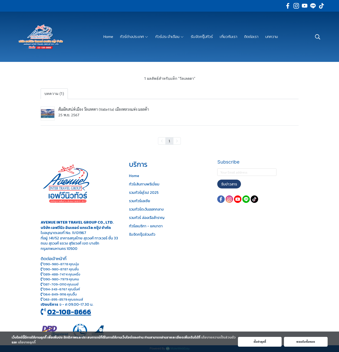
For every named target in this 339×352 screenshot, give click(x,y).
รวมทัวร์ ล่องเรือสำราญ (147, 217)
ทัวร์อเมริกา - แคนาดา (146, 226)
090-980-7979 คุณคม (61, 279)
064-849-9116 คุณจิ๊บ (59, 294)
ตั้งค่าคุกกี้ (259, 342)
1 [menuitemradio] (169, 141)
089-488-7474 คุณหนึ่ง (60, 274)
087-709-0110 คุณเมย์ (61, 284)
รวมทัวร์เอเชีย (139, 201)
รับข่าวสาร (229, 184)
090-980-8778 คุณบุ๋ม (60, 264)
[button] (318, 37)
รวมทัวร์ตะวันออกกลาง (146, 209)
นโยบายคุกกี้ (27, 342)
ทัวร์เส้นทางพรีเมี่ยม (144, 184)
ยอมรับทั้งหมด (305, 342)
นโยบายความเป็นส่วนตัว (218, 337)
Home (134, 175)
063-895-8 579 (55, 299)
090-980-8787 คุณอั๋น (61, 269)
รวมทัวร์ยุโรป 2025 (143, 192)
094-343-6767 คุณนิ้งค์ (60, 289)
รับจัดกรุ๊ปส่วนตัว (142, 234)
